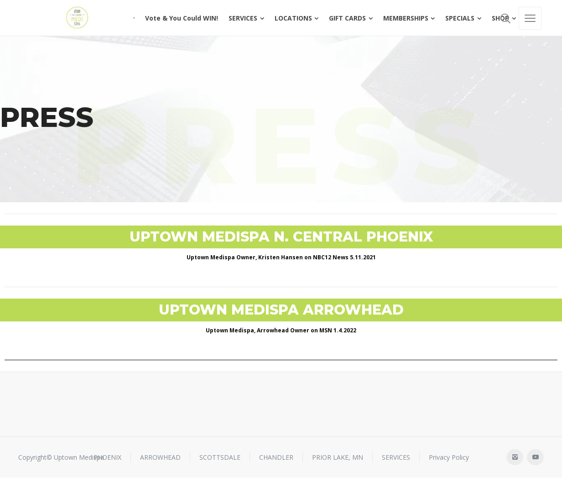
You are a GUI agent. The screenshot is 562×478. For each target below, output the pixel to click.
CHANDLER (276, 457)
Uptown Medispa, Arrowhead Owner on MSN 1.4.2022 (281, 330)
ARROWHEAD (160, 457)
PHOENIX (107, 457)
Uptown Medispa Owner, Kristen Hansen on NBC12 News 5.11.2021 (281, 257)
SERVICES (396, 457)
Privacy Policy (449, 457)
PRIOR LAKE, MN (337, 457)
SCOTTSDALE (219, 457)
